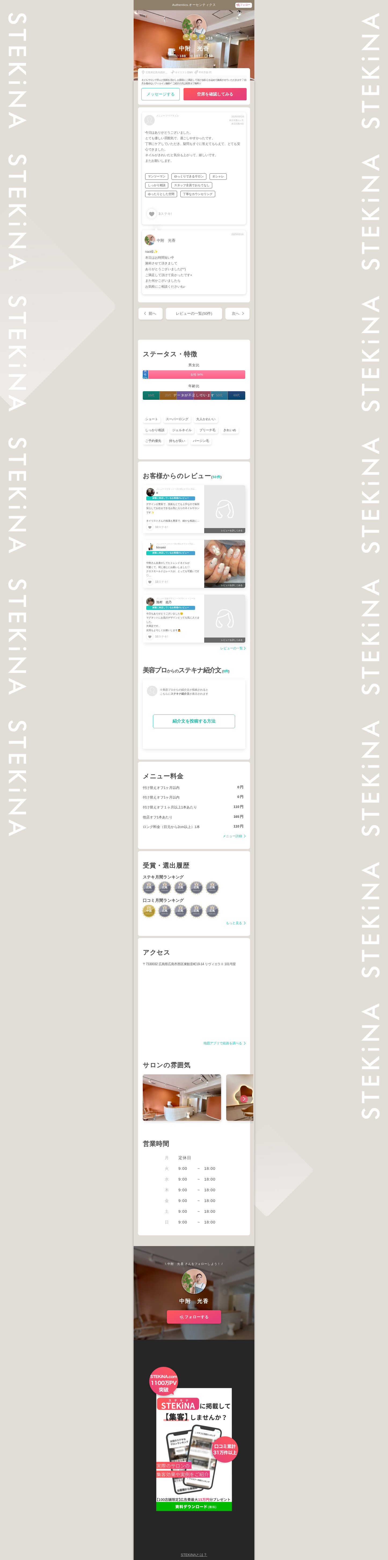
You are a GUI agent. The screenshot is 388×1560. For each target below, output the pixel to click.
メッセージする (161, 94)
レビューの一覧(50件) (194, 314)
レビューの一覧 (231, 648)
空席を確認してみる (215, 94)
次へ (235, 314)
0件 (225, 671)
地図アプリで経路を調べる (223, 1043)
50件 (216, 477)
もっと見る (234, 923)
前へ (152, 314)
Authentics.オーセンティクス (194, 4)
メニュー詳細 (233, 836)
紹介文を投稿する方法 (194, 721)
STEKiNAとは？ (194, 1555)
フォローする (197, 1317)
